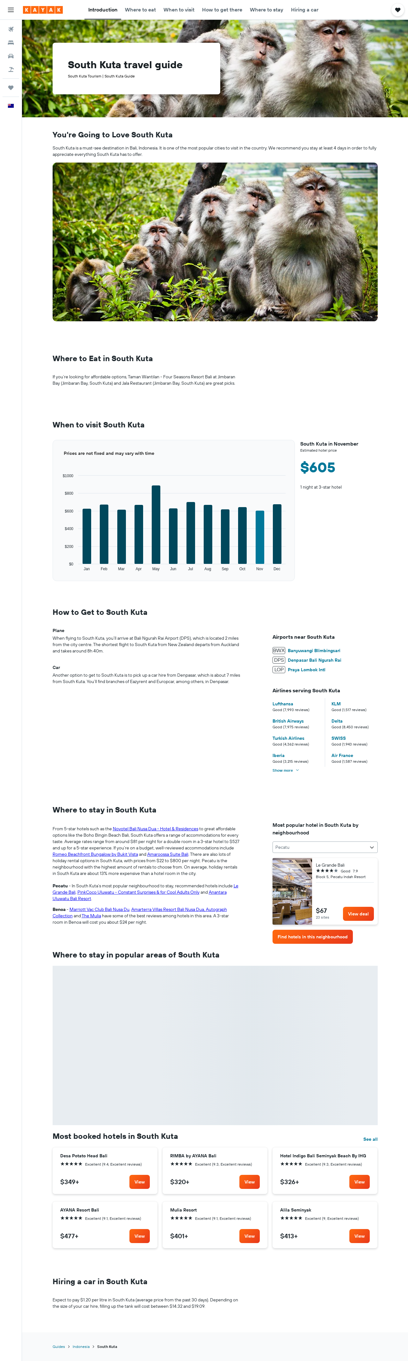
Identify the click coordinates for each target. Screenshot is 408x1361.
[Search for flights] (11, 29)
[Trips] (11, 87)
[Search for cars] (11, 56)
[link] (358, 914)
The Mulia (91, 916)
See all (370, 1139)
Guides (59, 1346)
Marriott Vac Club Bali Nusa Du (99, 909)
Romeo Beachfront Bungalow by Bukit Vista (95, 854)
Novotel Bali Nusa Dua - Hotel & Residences (155, 829)
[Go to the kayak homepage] (43, 10)
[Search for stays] (11, 42)
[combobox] (325, 847)
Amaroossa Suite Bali (167, 854)
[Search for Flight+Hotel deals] (11, 69)
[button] (11, 10)
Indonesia (81, 1346)
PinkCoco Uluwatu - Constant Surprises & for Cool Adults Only (138, 892)
